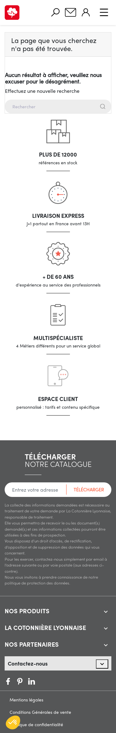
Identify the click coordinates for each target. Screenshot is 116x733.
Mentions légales (26, 699)
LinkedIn (43, 681)
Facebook (8, 681)
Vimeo (31, 681)
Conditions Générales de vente (40, 712)
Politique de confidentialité (36, 724)
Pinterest (19, 681)
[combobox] (58, 106)
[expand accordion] (105, 612)
